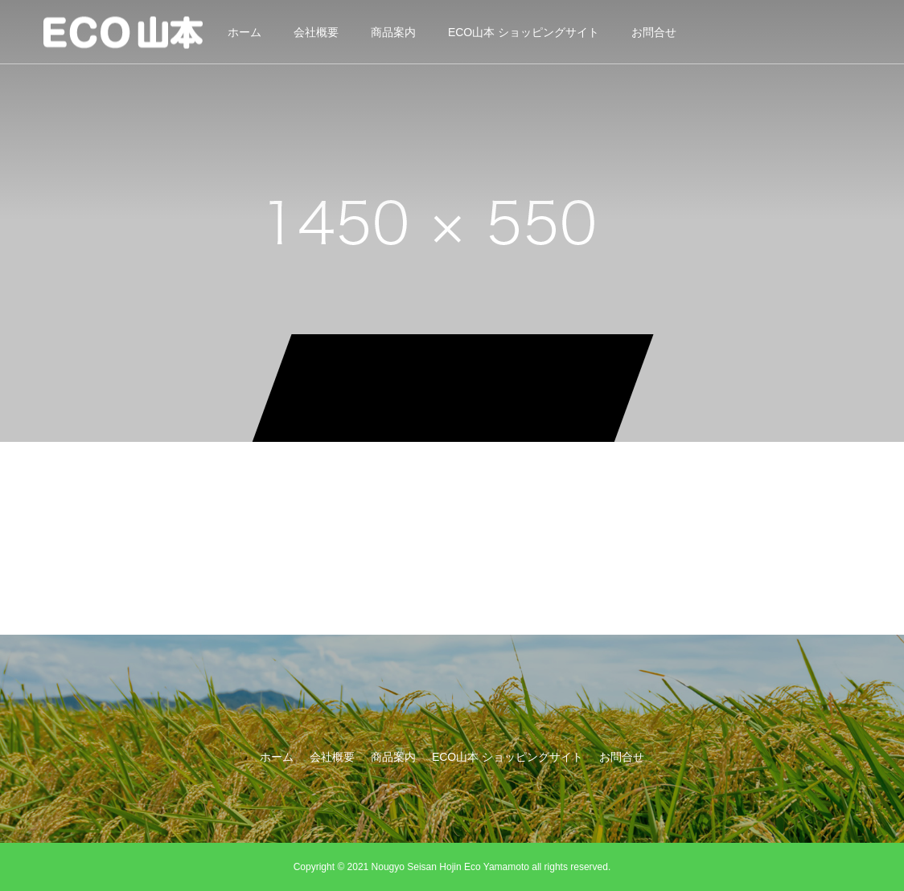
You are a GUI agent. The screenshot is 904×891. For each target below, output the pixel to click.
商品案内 (393, 32)
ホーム (244, 32)
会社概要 (316, 32)
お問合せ (653, 32)
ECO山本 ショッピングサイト (523, 32)
